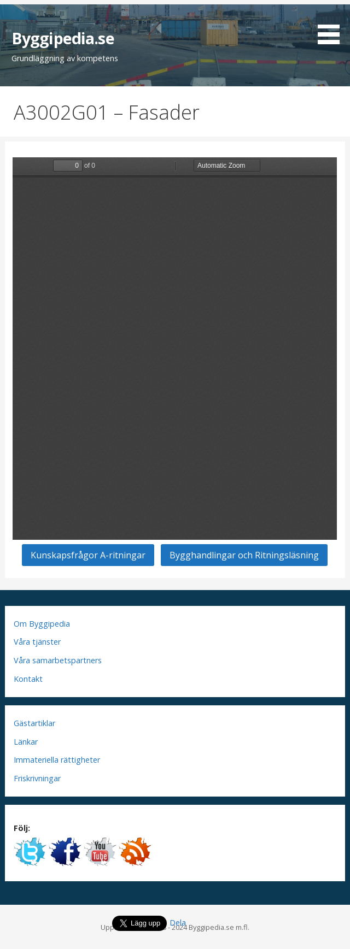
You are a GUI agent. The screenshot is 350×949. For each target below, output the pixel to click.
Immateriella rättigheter (57, 760)
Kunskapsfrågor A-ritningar (88, 555)
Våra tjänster (37, 641)
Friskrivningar (37, 778)
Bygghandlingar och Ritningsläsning (244, 555)
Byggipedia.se (62, 38)
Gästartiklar (34, 723)
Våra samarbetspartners (58, 660)
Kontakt (28, 679)
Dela (178, 922)
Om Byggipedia (42, 623)
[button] (332, 24)
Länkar (26, 741)
